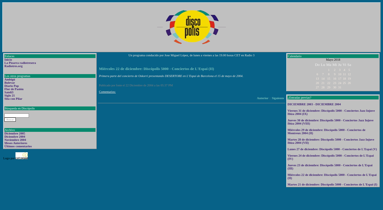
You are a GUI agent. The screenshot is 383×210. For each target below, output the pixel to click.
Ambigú (9, 79)
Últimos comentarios (18, 146)
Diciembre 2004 (14, 136)
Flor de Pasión (14, 89)
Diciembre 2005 (14, 133)
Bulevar (9, 82)
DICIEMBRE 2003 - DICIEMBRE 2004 (314, 104)
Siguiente (278, 98)
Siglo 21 (9, 95)
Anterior (262, 98)
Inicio (8, 59)
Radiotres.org (13, 66)
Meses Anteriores (15, 143)
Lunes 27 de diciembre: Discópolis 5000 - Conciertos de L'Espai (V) (332, 149)
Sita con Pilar (13, 98)
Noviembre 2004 (15, 139)
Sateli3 (8, 92)
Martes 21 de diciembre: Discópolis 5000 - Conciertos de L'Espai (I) (332, 184)
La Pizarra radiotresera (20, 62)
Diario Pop (11, 86)
